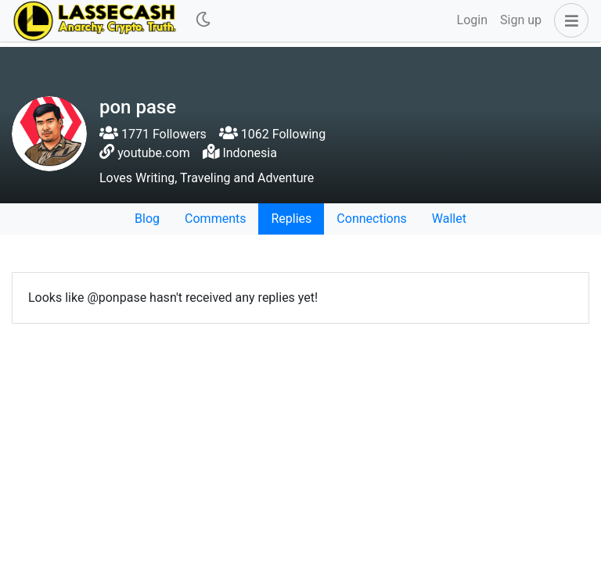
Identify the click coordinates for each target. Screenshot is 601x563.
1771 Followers (153, 134)
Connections (371, 218)
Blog (147, 218)
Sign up (521, 20)
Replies (291, 218)
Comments (215, 218)
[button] (568, 20)
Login (472, 20)
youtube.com (153, 152)
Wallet (449, 218)
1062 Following (272, 134)
